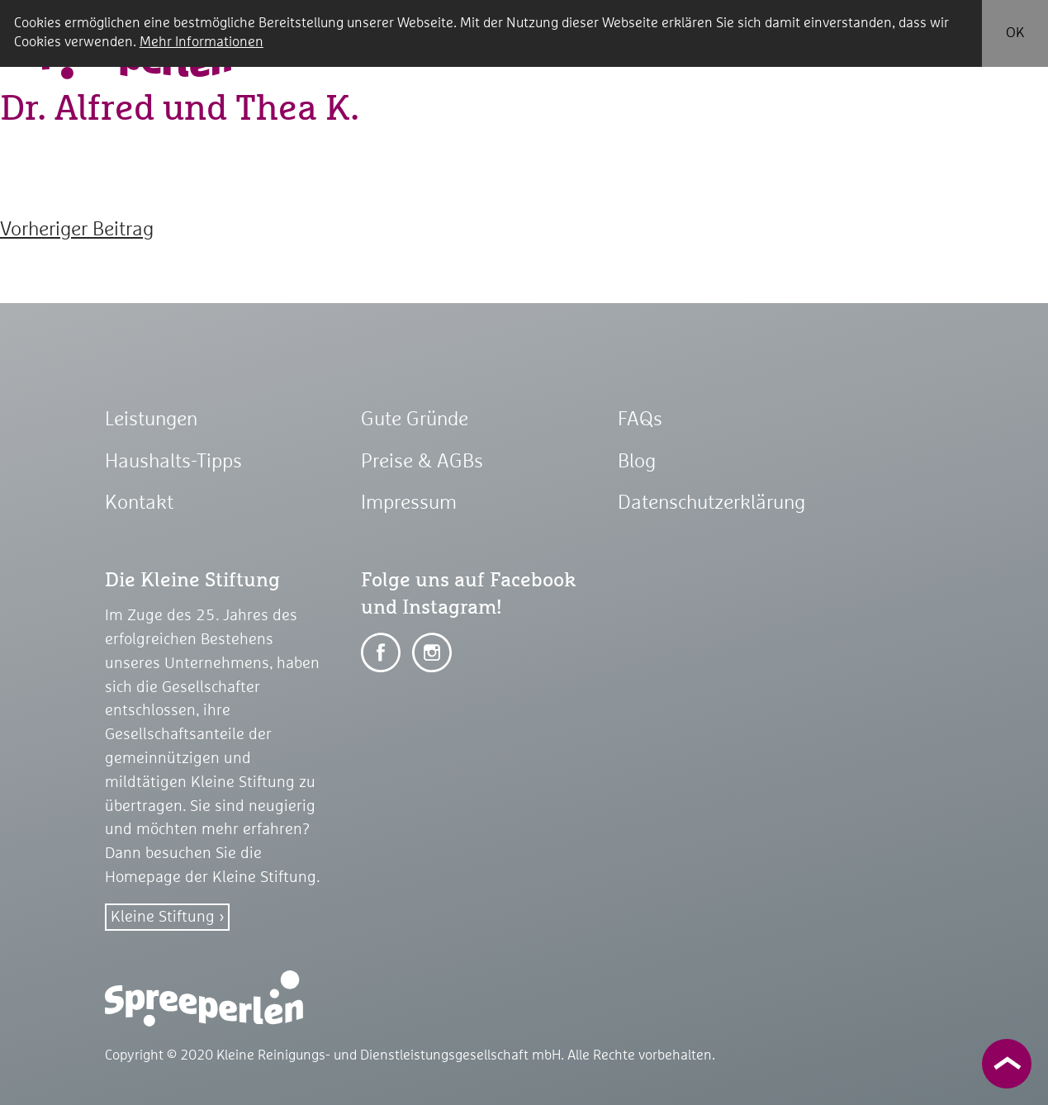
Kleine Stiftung (163, 917)
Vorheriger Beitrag (77, 229)
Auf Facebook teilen (381, 652)
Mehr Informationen (201, 43)
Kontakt (139, 503)
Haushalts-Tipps (173, 462)
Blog (637, 462)
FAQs (640, 419)
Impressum (409, 503)
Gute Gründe (414, 419)
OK (1015, 33)
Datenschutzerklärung (711, 503)
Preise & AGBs (422, 462)
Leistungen (151, 419)
